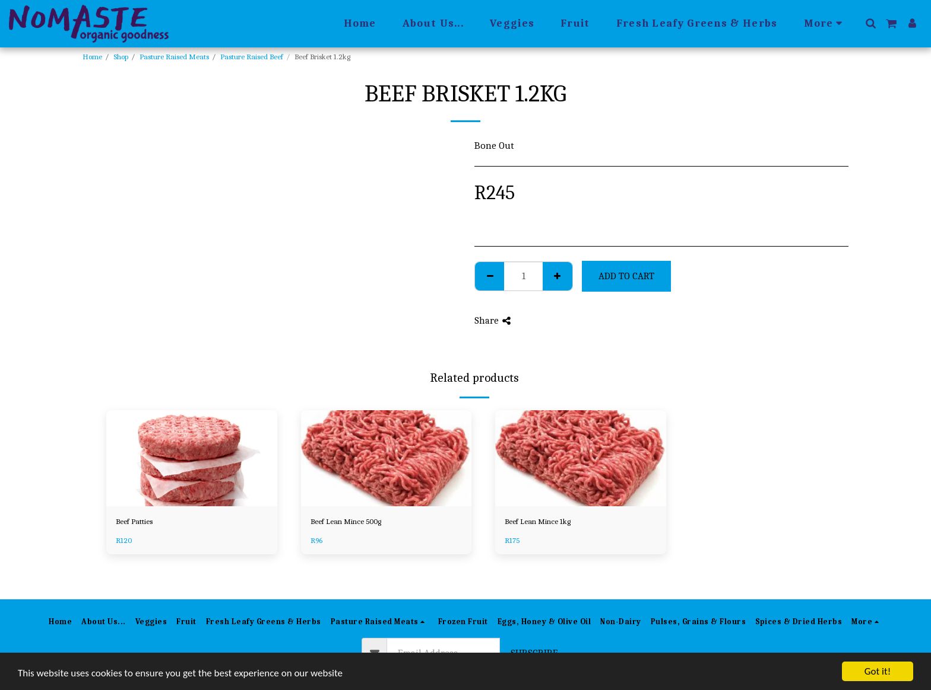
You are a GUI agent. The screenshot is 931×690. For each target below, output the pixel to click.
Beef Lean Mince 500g (346, 521)
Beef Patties (134, 521)
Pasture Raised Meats (174, 56)
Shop (120, 56)
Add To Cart (626, 276)
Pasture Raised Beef (251, 56)
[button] (870, 23)
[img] (191, 458)
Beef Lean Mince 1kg (538, 521)
